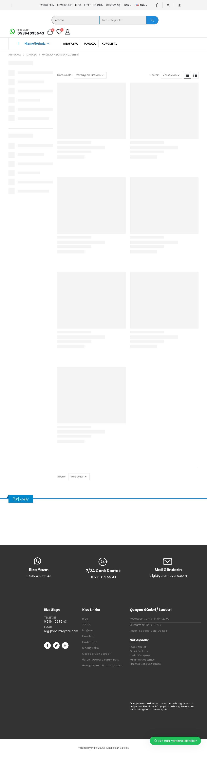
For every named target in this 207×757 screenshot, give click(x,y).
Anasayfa (70, 43)
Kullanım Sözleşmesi (142, 659)
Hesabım (98, 5)
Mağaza (90, 43)
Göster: (154, 75)
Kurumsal (109, 43)
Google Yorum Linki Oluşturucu (102, 665)
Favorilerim (47, 5)
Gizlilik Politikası (139, 651)
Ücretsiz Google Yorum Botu (100, 659)
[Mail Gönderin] (168, 567)
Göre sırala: (64, 75)
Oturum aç (113, 5)
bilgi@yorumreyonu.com (61, 631)
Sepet (87, 5)
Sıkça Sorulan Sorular (96, 653)
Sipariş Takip (64, 5)
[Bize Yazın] (26, 31)
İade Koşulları (138, 647)
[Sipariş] (90, 75)
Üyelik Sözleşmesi (140, 655)
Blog (78, 5)
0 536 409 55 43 (55, 622)
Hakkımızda (89, 642)
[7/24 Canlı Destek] (103, 568)
